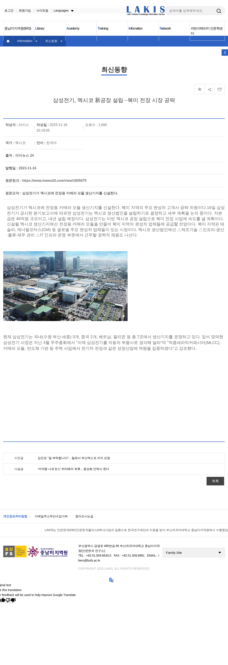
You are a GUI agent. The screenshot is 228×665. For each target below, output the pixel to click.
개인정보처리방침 (15, 516)
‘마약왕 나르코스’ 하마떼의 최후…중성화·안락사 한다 (73, 469)
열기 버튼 (225, 52)
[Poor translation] (10, 600)
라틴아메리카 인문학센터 (207, 31)
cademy (72, 28)
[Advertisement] (91, 398)
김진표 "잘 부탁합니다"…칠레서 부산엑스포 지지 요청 (74, 458)
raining (102, 28)
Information (24, 41)
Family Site (174, 553)
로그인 (7, 10)
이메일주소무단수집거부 (51, 516)
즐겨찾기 (199, 89)
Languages (59, 10)
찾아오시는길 (84, 516)
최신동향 (51, 41)
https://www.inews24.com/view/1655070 (54, 181)
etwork (165, 28)
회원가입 (24, 10)
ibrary (39, 28)
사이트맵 (41, 10)
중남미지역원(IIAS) (17, 28)
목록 (215, 481)
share (209, 89)
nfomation (136, 28)
